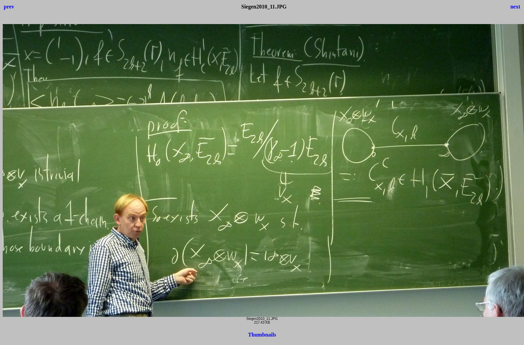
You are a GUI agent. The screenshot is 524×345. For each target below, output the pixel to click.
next (515, 6)
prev (9, 6)
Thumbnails (262, 335)
